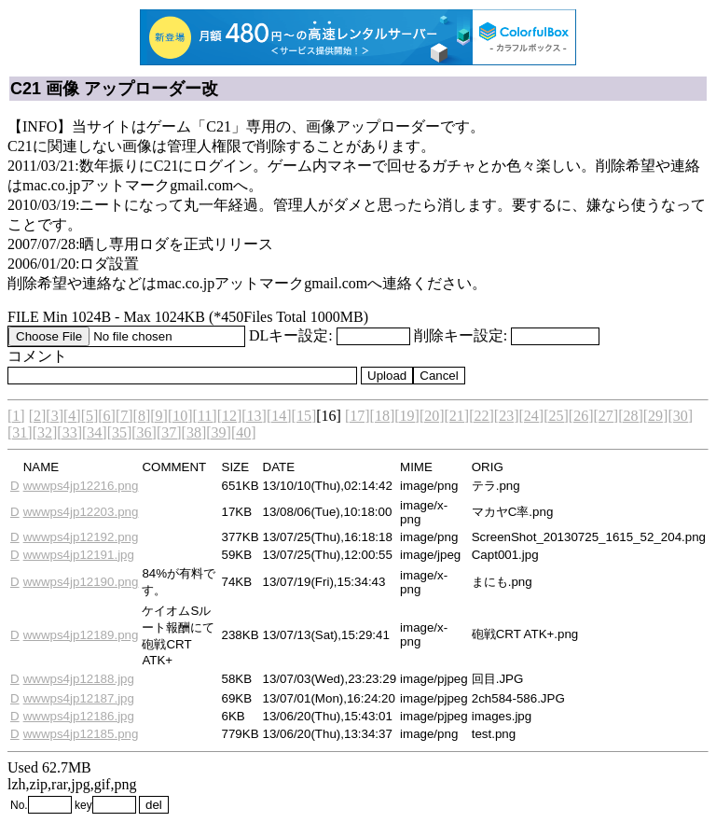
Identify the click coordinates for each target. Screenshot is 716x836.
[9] (159, 416)
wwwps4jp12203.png (81, 512)
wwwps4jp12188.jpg (78, 679)
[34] (94, 432)
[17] (357, 416)
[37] (169, 432)
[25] (556, 416)
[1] (16, 416)
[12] (229, 416)
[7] (124, 416)
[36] (144, 432)
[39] (218, 432)
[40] (243, 432)
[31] (20, 432)
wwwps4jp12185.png (81, 734)
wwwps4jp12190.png (81, 582)
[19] (407, 416)
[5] (90, 416)
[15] (304, 416)
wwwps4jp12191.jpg (78, 555)
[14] (279, 416)
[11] (205, 416)
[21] (457, 416)
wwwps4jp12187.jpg (78, 698)
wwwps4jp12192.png (81, 537)
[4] (72, 416)
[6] (107, 416)
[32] (45, 432)
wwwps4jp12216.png (81, 486)
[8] (142, 416)
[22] (481, 416)
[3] (54, 416)
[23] (506, 416)
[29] (655, 416)
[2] (38, 416)
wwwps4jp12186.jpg (78, 716)
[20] (432, 416)
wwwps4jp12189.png (81, 635)
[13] (254, 416)
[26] (581, 416)
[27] (605, 416)
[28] (630, 416)
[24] (531, 416)
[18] (382, 416)
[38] (194, 432)
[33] (69, 432)
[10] (180, 416)
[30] (680, 416)
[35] (119, 432)
